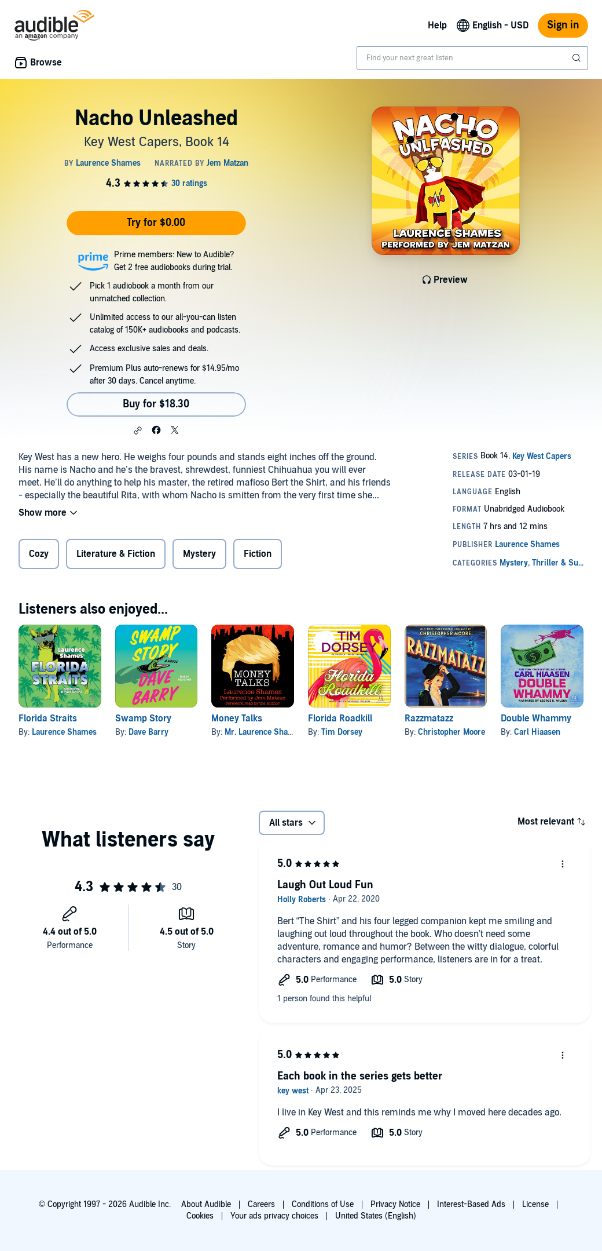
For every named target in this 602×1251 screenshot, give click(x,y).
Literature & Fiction (115, 554)
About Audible (206, 1204)
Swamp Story (143, 718)
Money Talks (236, 718)
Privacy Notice (395, 1204)
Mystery (199, 554)
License (535, 1204)
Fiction (257, 554)
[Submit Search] (577, 58)
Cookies (200, 1216)
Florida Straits (48, 718)
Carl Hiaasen (537, 732)
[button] (137, 430)
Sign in (563, 25)
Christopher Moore (451, 732)
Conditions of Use (323, 1204)
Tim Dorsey (341, 732)
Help (437, 25)
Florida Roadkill (340, 718)
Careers (261, 1204)
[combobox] (472, 58)
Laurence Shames (64, 732)
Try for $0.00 (156, 223)
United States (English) (375, 1216)
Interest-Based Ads (471, 1204)
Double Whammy (536, 718)
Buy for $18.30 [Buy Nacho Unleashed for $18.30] (156, 404)
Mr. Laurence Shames (264, 732)
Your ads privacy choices (274, 1216)
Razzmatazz (429, 718)
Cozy (39, 554)
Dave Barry (148, 732)
